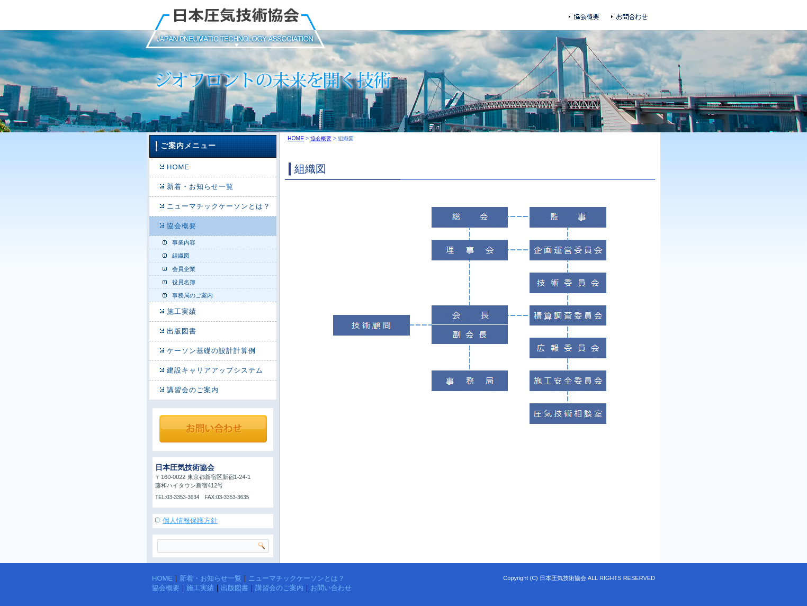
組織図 (181, 255)
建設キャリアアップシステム (215, 370)
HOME (178, 167)
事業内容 (183, 242)
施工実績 (181, 311)
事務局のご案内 (192, 295)
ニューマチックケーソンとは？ (219, 206)
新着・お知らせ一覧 (200, 187)
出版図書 (181, 331)
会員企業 (183, 269)
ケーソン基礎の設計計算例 (211, 351)
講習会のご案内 (193, 390)
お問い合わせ (331, 588)
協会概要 (181, 226)
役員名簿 (183, 282)
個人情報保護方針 (190, 520)
